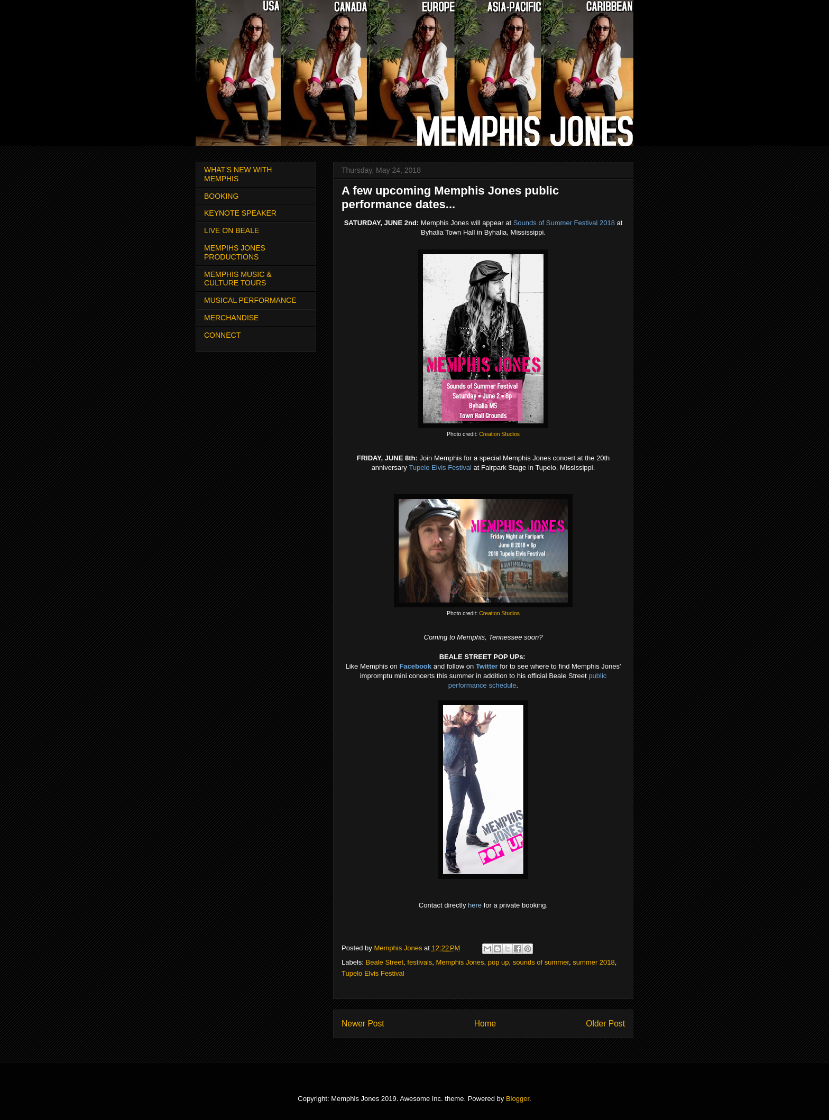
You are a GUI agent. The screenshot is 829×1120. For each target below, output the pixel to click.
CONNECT (222, 335)
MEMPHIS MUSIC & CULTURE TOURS (238, 279)
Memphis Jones (460, 962)
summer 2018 (593, 962)
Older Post (605, 1023)
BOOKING (221, 196)
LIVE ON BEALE (231, 230)
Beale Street (385, 962)
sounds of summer (541, 962)
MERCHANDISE (231, 317)
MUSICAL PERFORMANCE (250, 300)
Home (485, 1023)
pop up (498, 962)
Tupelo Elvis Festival (373, 973)
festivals (419, 962)
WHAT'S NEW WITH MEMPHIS (238, 174)
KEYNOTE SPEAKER (240, 213)
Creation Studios (499, 434)
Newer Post (363, 1023)
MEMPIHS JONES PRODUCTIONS (234, 252)
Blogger (517, 1099)
